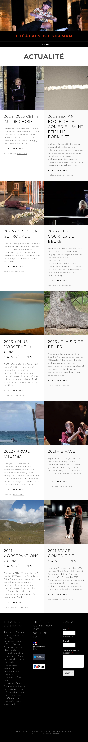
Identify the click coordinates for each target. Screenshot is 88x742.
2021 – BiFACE (61, 451)
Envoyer (68, 673)
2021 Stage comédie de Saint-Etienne (63, 555)
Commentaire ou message (71, 651)
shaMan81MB (22, 154)
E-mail (66, 641)
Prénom (66, 637)
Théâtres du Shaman (44, 36)
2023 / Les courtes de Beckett (61, 236)
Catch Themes (52, 733)
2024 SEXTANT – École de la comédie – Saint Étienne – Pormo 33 (65, 126)
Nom (66, 629)
